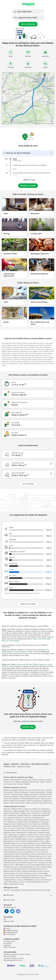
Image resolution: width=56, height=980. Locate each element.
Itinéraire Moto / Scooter (37, 782)
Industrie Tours (40, 837)
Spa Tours (8, 837)
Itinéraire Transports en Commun (42, 780)
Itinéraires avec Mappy (10, 790)
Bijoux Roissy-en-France (23, 865)
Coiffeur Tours (46, 811)
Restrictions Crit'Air (27, 890)
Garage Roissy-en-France (42, 839)
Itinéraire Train (9, 782)
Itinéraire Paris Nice (46, 794)
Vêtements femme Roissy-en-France (15, 856)
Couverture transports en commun (14, 958)
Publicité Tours (17, 826)
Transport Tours (36, 813)
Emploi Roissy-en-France (28, 854)
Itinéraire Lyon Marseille (17, 803)
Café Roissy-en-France (10, 867)
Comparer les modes (28, 604)
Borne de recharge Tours (15, 817)
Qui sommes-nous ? (9, 941)
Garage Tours (27, 809)
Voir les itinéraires (28, 24)
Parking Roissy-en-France (12, 847)
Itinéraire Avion (11, 784)
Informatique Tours (34, 822)
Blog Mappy (7, 945)
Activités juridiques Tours (19, 837)
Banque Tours (33, 832)
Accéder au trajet (28, 185)
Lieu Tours (31, 837)
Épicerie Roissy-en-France (17, 882)
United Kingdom (9, 934)
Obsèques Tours (25, 813)
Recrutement (7, 943)
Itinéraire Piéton (15, 780)
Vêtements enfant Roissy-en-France (33, 871)
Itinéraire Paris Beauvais (34, 801)
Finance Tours (21, 828)
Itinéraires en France (25, 790)
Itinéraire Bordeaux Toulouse (28, 796)
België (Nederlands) (11, 932)
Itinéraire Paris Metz (32, 803)
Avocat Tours (45, 822)
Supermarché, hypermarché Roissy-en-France (29, 875)
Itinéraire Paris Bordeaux (21, 792)
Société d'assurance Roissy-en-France (22, 845)
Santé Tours (28, 817)
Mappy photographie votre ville (13, 960)
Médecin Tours (12, 822)
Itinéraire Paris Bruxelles (17, 801)
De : (22, 12)
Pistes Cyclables (16, 890)
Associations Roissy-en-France (25, 858)
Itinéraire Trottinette (24, 784)
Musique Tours (22, 822)
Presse (6, 947)
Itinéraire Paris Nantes (11, 796)
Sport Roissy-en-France (45, 854)
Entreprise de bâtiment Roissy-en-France (32, 841)
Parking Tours (12, 815)
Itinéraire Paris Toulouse (31, 794)
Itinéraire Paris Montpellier (12, 798)
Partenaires (12, 947)
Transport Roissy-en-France (44, 845)
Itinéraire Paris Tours (44, 796)
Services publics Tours (43, 828)
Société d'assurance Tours (11, 813)
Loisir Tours (11, 828)
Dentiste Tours (30, 828)
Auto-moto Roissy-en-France (31, 843)
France (7, 928)
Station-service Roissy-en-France (13, 884)
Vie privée (21, 954)
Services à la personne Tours (30, 830)
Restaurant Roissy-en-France (24, 839)
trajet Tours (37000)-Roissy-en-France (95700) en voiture (25, 651)
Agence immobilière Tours (21, 811)
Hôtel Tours (7, 809)
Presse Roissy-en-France (42, 858)
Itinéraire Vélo (26, 780)
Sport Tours (19, 819)
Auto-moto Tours (36, 811)
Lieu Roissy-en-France (30, 873)
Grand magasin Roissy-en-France (41, 865)
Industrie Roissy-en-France (33, 852)
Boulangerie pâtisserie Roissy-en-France (16, 860)
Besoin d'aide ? (9, 900)
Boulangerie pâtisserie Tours (12, 830)
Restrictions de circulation (42, 890)
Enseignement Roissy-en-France (13, 880)
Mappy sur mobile (9, 921)
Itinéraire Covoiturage (21, 782)
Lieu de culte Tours (46, 835)
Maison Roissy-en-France (11, 841)
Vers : (25, 18)
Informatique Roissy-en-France (37, 856)
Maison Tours (37, 809)
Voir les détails (28, 484)
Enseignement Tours (10, 824)
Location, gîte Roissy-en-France (30, 847)
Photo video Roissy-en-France (37, 869)
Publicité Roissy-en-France (32, 880)
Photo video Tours (22, 832)
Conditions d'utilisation (10, 954)
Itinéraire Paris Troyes (45, 803)
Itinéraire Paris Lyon (39, 790)
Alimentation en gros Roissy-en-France (33, 877)
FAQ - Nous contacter (10, 956)
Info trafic (6, 890)
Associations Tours (9, 819)
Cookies (28, 954)
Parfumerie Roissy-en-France (29, 862)
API (5, 919)
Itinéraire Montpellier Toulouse (30, 798)
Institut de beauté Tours (38, 826)
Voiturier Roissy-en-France (24, 850)
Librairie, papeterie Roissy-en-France (30, 867)
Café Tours (26, 826)
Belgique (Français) (11, 930)
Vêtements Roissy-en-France (12, 871)
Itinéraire (6, 780)
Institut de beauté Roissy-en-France (37, 882)
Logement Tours (13, 835)
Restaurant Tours (17, 809)
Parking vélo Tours (38, 817)
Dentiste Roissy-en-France (19, 869)
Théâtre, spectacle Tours (24, 824)
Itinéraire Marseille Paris (37, 792)
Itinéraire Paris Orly (17, 794)
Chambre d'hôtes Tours (24, 815)
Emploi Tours (37, 824)
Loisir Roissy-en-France (36, 860)
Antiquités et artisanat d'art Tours (29, 835)
